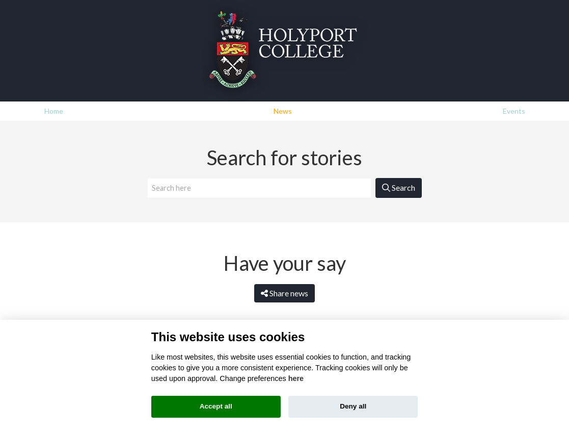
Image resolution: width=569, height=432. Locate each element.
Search (398, 187)
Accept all (216, 406)
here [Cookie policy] (296, 378)
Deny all (353, 406)
